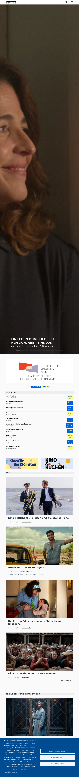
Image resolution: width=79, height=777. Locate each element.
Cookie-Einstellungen (57, 751)
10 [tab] (57, 351)
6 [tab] (39, 351)
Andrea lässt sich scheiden (14, 407)
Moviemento (26, 522)
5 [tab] (35, 351)
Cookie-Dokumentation (10, 772)
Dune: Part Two (11, 396)
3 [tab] (26, 351)
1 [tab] (18, 351)
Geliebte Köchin (11, 413)
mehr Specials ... (67, 680)
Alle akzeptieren (57, 764)
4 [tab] (31, 351)
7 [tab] (44, 351)
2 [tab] (22, 351)
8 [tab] (48, 351)
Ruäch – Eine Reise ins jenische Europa (18, 424)
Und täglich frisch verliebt (14, 401)
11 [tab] (61, 351)
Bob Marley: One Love (13, 446)
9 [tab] (52, 351)
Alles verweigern (58, 757)
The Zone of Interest (12, 418)
